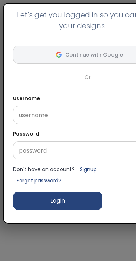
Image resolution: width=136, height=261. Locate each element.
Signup (88, 169)
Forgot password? (39, 180)
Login (57, 200)
